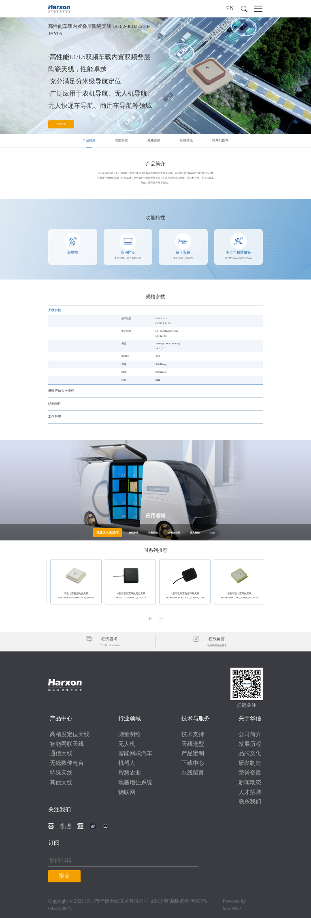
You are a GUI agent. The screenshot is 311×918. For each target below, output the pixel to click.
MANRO (232, 908)
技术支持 (192, 735)
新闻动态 (250, 783)
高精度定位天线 (69, 735)
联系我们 (250, 802)
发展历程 (250, 744)
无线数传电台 (67, 763)
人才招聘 (250, 792)
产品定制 (192, 754)
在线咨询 (61, 124)
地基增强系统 (135, 783)
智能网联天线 (67, 744)
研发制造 (250, 763)
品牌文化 (250, 754)
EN (230, 9)
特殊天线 (61, 773)
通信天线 (61, 754)
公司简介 (250, 735)
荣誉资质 (250, 773)
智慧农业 (129, 773)
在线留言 (192, 773)
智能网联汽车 (135, 754)
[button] (244, 9)
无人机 (126, 744)
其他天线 (61, 783)
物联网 (126, 792)
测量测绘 (129, 735)
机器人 (126, 763)
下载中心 (192, 763)
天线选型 (192, 744)
